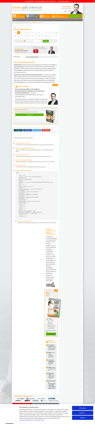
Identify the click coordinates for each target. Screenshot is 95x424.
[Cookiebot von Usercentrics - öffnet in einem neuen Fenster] (9, 421)
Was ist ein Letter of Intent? (23, 143)
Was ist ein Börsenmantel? (32, 57)
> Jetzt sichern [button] (51, 334)
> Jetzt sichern (29, 114)
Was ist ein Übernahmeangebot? (24, 160)
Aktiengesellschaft (18, 66)
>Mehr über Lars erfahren (20, 52)
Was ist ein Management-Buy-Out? (25, 148)
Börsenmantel (17, 56)
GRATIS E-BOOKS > (75, 16)
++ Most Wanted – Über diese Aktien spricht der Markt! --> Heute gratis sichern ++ (47, 1)
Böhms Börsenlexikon (23, 22)
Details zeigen (23, 421)
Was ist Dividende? (20, 165)
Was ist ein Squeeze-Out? (22, 155)
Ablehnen (82, 414)
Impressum (41, 417)
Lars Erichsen (19, 49)
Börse (37, 64)
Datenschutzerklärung (25, 417)
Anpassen (82, 409)
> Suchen (46, 41)
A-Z (16, 19)
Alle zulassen (82, 405)
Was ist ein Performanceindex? (23, 170)
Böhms (20, 16)
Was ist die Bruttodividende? (24, 221)
